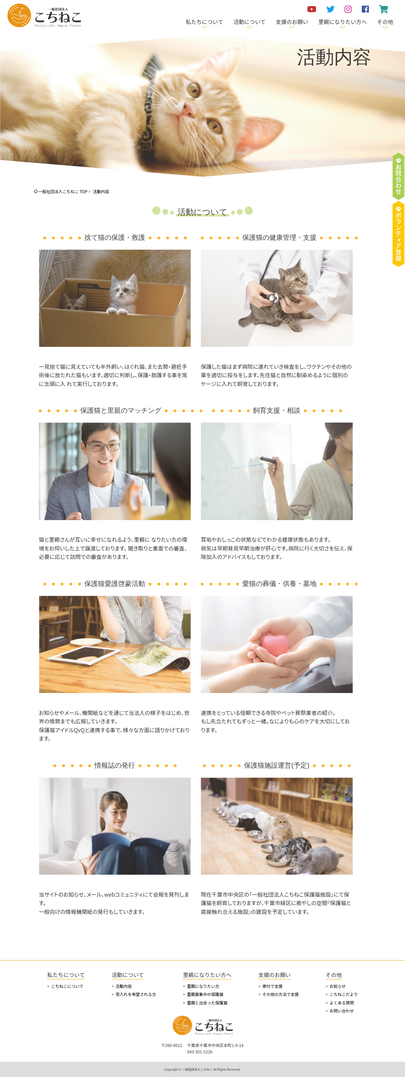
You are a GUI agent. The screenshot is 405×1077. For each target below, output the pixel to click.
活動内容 (123, 986)
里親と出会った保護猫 (207, 1002)
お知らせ (337, 986)
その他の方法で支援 (280, 994)
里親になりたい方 (203, 986)
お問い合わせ (341, 1011)
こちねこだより (343, 994)
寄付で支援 (272, 986)
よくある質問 (341, 1002)
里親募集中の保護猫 (205, 994)
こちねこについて (67, 986)
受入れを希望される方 (135, 994)
